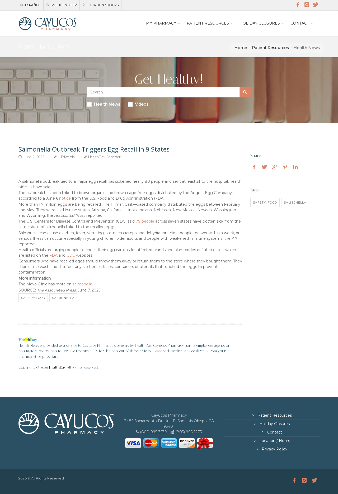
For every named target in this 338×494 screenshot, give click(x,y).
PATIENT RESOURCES (208, 23)
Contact (274, 432)
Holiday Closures (274, 423)
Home (240, 47)
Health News (103, 104)
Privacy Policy (274, 449)
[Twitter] (316, 5)
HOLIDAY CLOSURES (260, 23)
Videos (138, 104)
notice (65, 198)
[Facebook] (298, 5)
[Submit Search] (246, 92)
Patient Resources (270, 47)
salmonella (82, 284)
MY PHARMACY (161, 23)
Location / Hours (101, 5)
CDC (71, 255)
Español (30, 5)
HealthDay (57, 367)
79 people (145, 221)
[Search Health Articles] (163, 92)
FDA (53, 255)
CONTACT (299, 23)
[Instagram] (307, 5)
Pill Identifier (61, 5)
